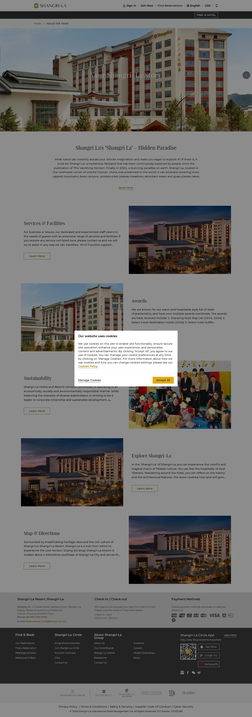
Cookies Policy (88, 366)
